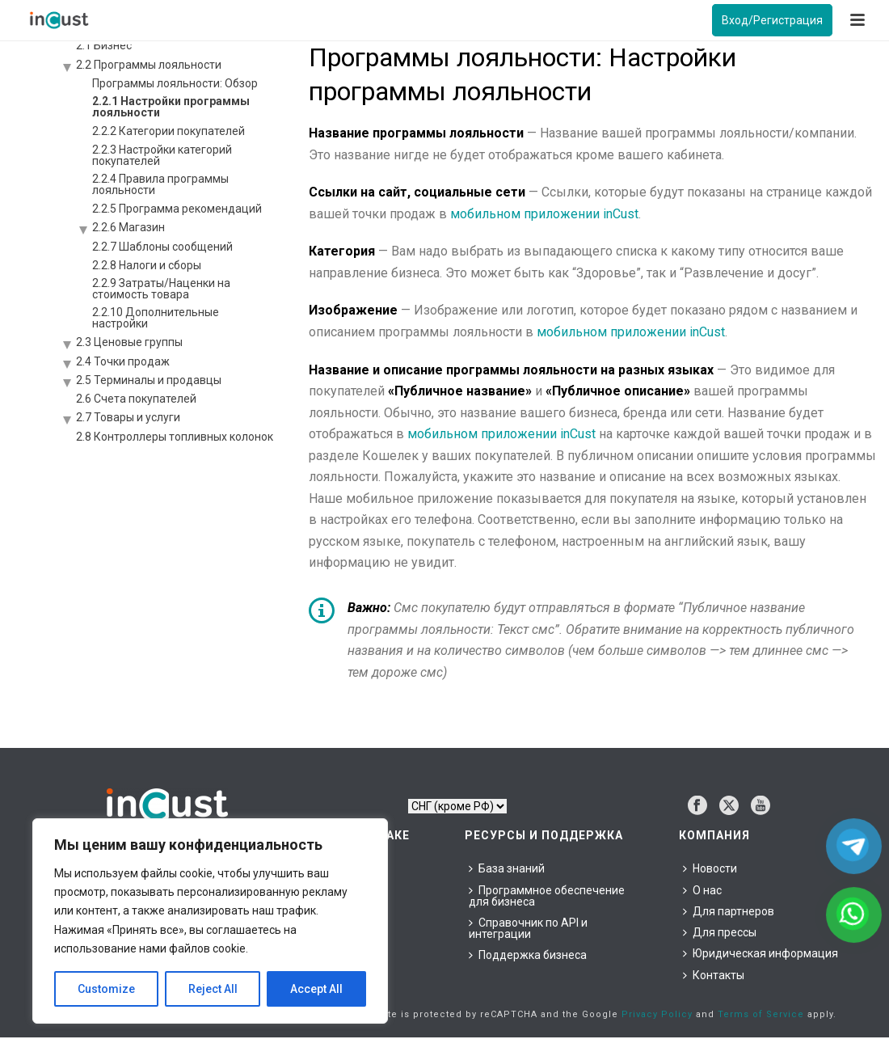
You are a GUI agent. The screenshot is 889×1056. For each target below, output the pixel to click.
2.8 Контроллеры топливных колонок (174, 436)
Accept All (316, 988)
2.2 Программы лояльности (148, 64)
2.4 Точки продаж (123, 361)
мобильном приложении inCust (544, 214)
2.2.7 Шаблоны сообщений (162, 246)
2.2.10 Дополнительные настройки (155, 318)
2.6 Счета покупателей (136, 398)
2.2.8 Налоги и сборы (146, 265)
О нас (702, 890)
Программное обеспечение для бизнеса (547, 896)
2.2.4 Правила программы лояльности (160, 184)
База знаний (507, 868)
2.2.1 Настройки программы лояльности (171, 107)
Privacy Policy (657, 1014)
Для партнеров (728, 911)
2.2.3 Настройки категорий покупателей (162, 155)
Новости (710, 868)
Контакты (713, 975)
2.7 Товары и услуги (128, 417)
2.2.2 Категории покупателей (168, 131)
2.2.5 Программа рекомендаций (177, 208)
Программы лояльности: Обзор (175, 83)
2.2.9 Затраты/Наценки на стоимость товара (161, 289)
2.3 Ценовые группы (129, 342)
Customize (106, 988)
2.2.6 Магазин (128, 227)
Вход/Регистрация (772, 20)
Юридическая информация (760, 953)
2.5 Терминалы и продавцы (148, 380)
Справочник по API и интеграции (528, 928)
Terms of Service (761, 1014)
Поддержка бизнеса (528, 954)
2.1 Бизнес (104, 45)
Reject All (213, 988)
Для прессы (719, 932)
